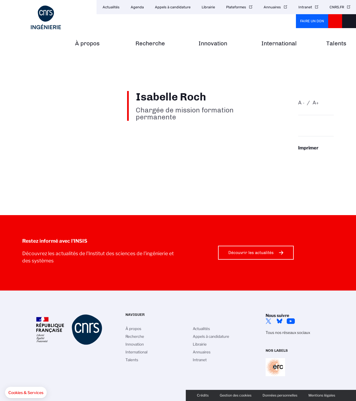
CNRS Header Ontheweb (335, 21)
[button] (26, 392)
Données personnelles (280, 395)
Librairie (208, 7)
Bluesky (279, 321)
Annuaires (272, 7)
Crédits (203, 395)
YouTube (290, 321)
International (279, 43)
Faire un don (312, 21)
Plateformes (236, 7)
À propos (87, 43)
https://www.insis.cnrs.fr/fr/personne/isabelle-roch (316, 158)
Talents (336, 43)
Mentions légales (321, 395)
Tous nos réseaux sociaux (288, 332)
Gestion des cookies (235, 395)
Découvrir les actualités (251, 252)
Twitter (268, 321)
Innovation (213, 43)
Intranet (305, 7)
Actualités (111, 7)
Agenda (137, 7)
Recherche (150, 43)
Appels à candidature (173, 7)
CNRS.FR (337, 7)
